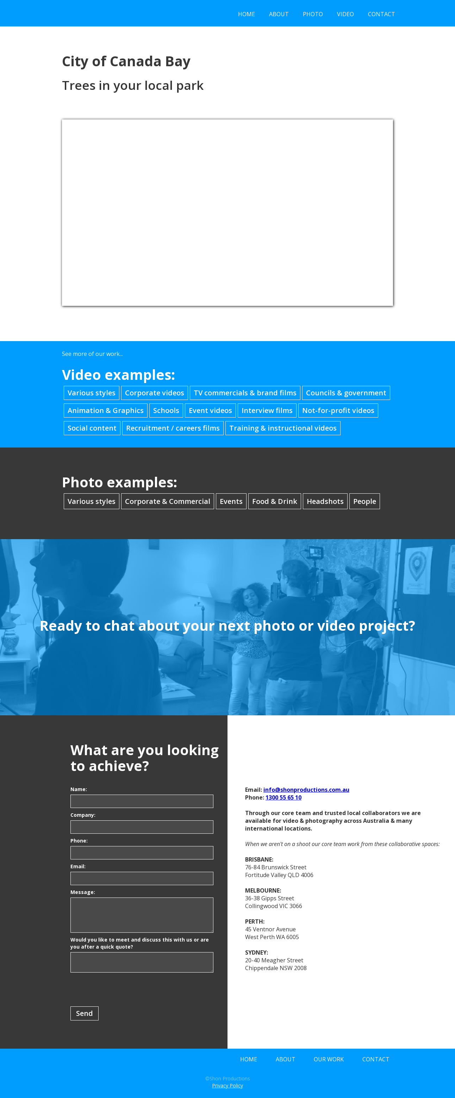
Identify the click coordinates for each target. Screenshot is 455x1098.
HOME (246, 14)
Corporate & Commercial (167, 501)
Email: (78, 866)
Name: (78, 789)
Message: (82, 892)
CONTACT (381, 14)
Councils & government (346, 392)
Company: (82, 815)
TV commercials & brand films (245, 392)
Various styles (92, 392)
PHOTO (313, 14)
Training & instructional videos (283, 428)
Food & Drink (274, 501)
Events (231, 501)
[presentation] (123, 990)
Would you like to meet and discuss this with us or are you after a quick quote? (139, 943)
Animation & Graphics (106, 410)
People (364, 501)
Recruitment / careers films (173, 428)
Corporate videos (154, 392)
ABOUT (279, 14)
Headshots (325, 501)
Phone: (79, 840)
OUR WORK (329, 1059)
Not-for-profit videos (338, 410)
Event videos (210, 410)
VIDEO (345, 14)
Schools (166, 410)
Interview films (267, 410)
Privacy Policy (227, 1085)
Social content (92, 428)
